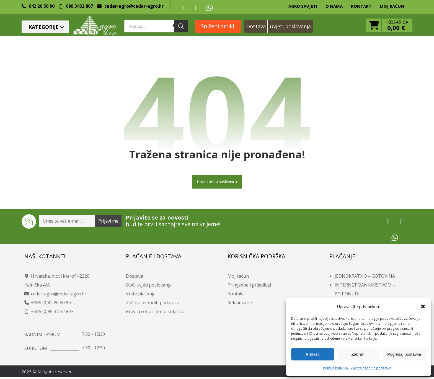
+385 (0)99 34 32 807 (48, 313)
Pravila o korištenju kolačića (155, 313)
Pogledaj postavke (404, 354)
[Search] (181, 26)
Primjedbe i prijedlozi (249, 286)
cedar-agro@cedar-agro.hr (55, 295)
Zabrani (359, 354)
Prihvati (313, 354)
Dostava (134, 278)
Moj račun (238, 278)
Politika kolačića (335, 368)
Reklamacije (240, 304)
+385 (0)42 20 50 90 (47, 304)
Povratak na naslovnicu (217, 183)
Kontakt (236, 295)
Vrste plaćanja (141, 295)
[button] (423, 306)
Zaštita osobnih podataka (371, 368)
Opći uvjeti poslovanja (149, 286)
